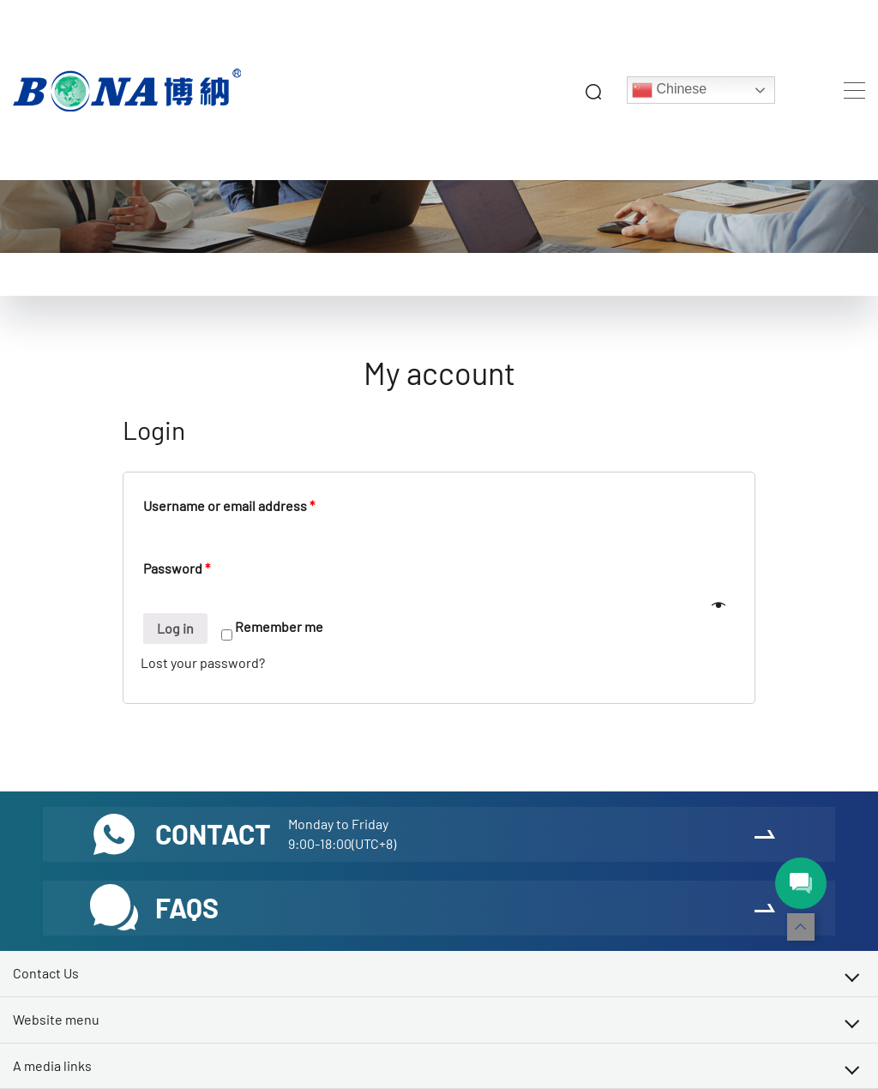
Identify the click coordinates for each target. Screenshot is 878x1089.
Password (176, 568)
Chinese (669, 90)
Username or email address (229, 505)
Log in (175, 628)
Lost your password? (203, 662)
